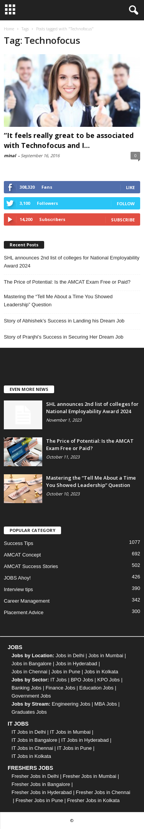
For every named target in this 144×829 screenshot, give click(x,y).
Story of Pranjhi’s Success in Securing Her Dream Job (63, 337)
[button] (132, 10)
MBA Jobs (105, 704)
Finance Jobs (60, 688)
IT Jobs (58, 680)
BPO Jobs (82, 680)
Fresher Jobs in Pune (39, 800)
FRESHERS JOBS (30, 768)
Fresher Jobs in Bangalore (41, 784)
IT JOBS (18, 724)
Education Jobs (96, 688)
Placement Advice (23, 612)
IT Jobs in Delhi (29, 732)
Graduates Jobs (29, 712)
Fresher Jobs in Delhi (35, 776)
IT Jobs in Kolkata (31, 756)
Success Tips (18, 543)
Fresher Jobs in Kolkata (93, 800)
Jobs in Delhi (70, 655)
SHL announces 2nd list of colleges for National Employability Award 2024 (71, 262)
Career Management (27, 601)
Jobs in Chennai (29, 671)
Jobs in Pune (65, 671)
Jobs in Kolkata (101, 671)
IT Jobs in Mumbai (70, 732)
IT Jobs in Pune (74, 748)
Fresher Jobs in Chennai (103, 792)
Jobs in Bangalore (31, 663)
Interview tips (18, 589)
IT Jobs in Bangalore (34, 740)
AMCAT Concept (22, 555)
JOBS (15, 647)
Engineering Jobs (71, 704)
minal (10, 155)
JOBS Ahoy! (17, 578)
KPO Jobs (108, 680)
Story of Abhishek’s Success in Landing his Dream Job (64, 321)
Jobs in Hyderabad (76, 663)
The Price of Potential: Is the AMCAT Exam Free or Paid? (67, 282)
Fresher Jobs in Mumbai (89, 776)
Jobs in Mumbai (105, 655)
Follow (126, 203)
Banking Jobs (26, 688)
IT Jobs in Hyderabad (85, 740)
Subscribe (123, 220)
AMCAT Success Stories (31, 566)
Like (130, 187)
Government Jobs (31, 696)
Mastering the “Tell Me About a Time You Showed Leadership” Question (58, 300)
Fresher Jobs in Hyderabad (42, 792)
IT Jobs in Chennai (32, 748)
